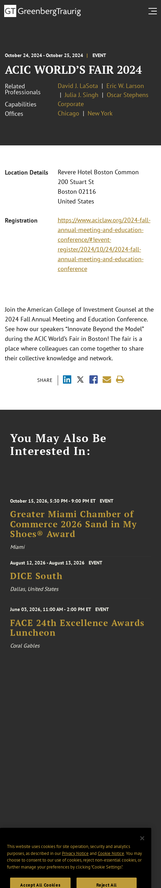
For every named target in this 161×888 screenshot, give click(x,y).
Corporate (71, 104)
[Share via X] (80, 380)
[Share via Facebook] (93, 380)
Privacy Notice (75, 860)
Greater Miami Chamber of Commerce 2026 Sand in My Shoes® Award (73, 528)
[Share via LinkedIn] (67, 380)
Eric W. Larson (125, 86)
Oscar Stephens (127, 95)
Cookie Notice (111, 860)
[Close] (142, 845)
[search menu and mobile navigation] (154, 11)
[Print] (120, 379)
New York (100, 113)
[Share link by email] (107, 379)
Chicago (68, 113)
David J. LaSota (78, 86)
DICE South (36, 578)
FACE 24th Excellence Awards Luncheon (77, 630)
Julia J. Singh (81, 95)
